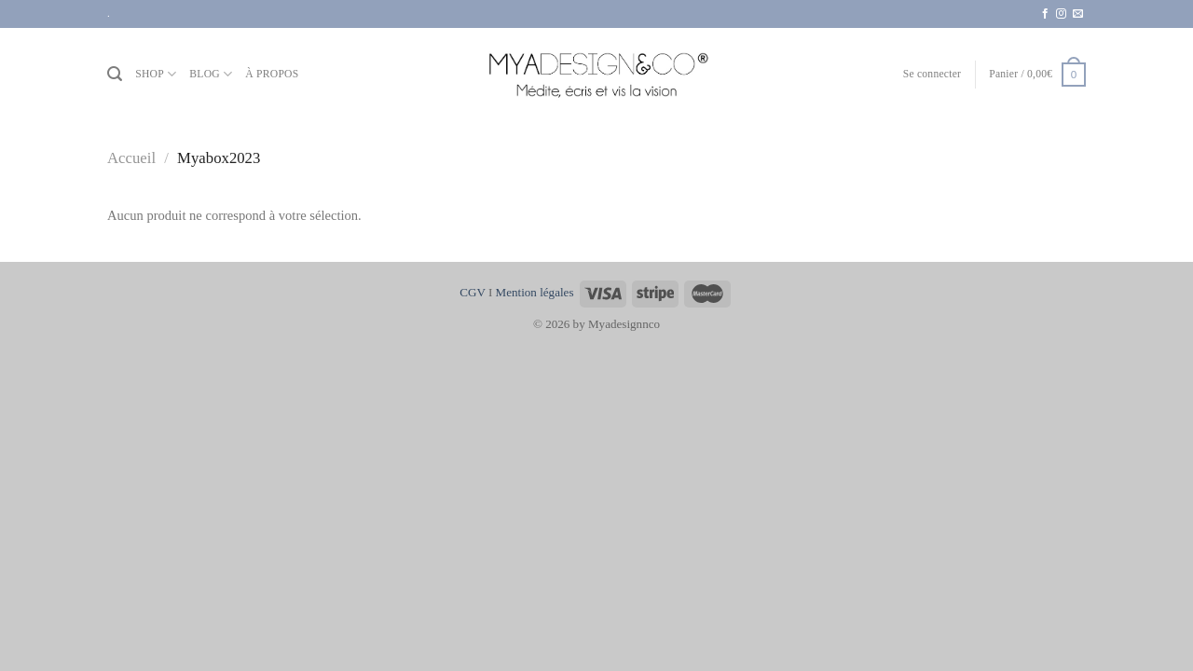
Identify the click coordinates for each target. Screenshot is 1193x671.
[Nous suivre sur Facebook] (1045, 14)
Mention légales (535, 292)
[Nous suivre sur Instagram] (1061, 14)
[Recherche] (114, 74)
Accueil (131, 158)
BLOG (210, 74)
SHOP (155, 74)
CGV (472, 292)
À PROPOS (271, 74)
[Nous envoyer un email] (1078, 14)
